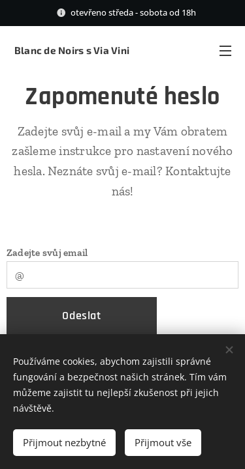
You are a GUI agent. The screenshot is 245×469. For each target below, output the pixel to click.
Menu (225, 50)
